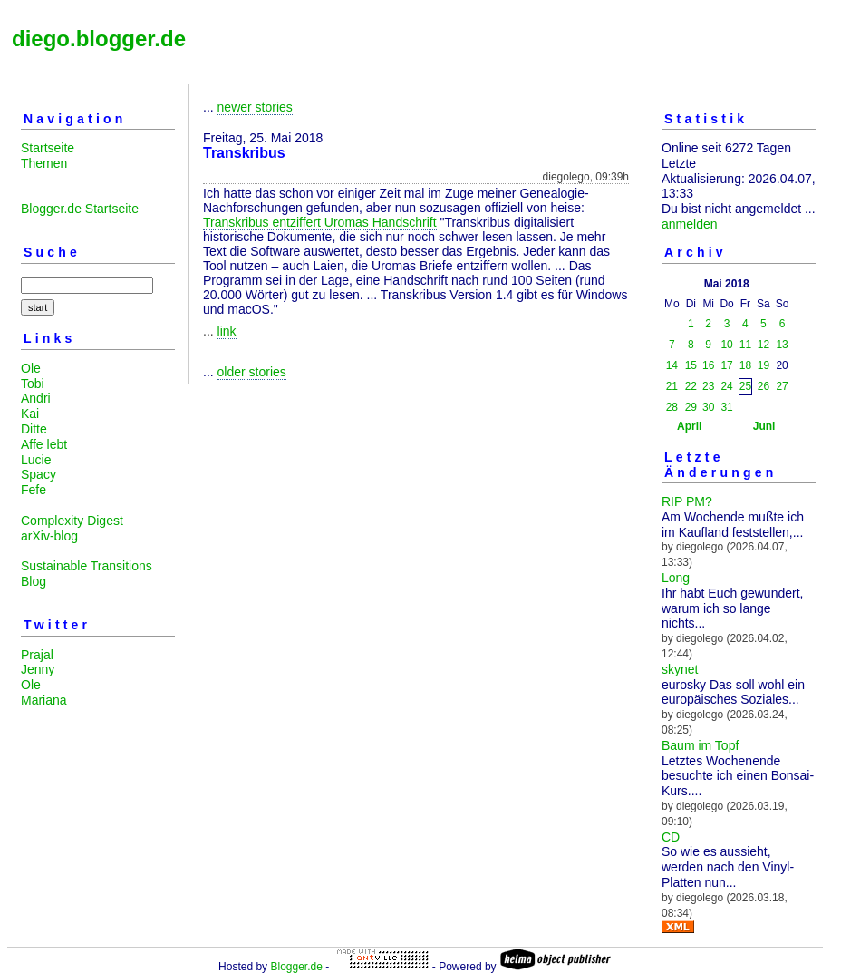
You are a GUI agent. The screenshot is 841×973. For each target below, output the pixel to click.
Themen (44, 163)
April (689, 426)
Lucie (36, 459)
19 (763, 365)
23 (708, 386)
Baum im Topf (700, 745)
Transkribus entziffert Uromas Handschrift (320, 222)
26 (763, 386)
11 (745, 344)
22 (691, 386)
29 (691, 407)
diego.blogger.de (99, 38)
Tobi (32, 383)
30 (708, 407)
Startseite (47, 148)
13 (782, 344)
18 (745, 365)
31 (726, 407)
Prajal (37, 654)
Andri (36, 398)
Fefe (33, 489)
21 (672, 386)
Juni (764, 426)
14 (672, 365)
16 (708, 365)
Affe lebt (44, 444)
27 (782, 386)
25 (745, 386)
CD (671, 837)
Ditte (34, 429)
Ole (31, 368)
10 (726, 344)
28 (672, 407)
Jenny (37, 669)
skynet (680, 669)
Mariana (44, 700)
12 (763, 344)
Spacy (38, 474)
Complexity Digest (72, 520)
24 (726, 386)
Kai (30, 413)
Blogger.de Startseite (80, 208)
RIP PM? (687, 501)
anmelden (690, 224)
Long (676, 577)
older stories (252, 372)
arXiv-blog (49, 536)
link (227, 331)
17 (726, 365)
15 (691, 365)
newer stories (255, 107)
